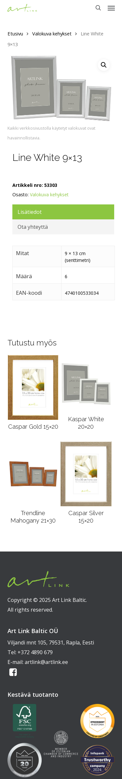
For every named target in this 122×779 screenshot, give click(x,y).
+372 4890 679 (35, 652)
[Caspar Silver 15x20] (86, 473)
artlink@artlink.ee (46, 662)
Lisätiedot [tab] (30, 211)
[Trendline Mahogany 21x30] (33, 474)
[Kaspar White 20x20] (86, 384)
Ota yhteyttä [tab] (33, 226)
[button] (111, 8)
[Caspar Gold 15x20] (33, 387)
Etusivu (15, 33)
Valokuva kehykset (52, 33)
